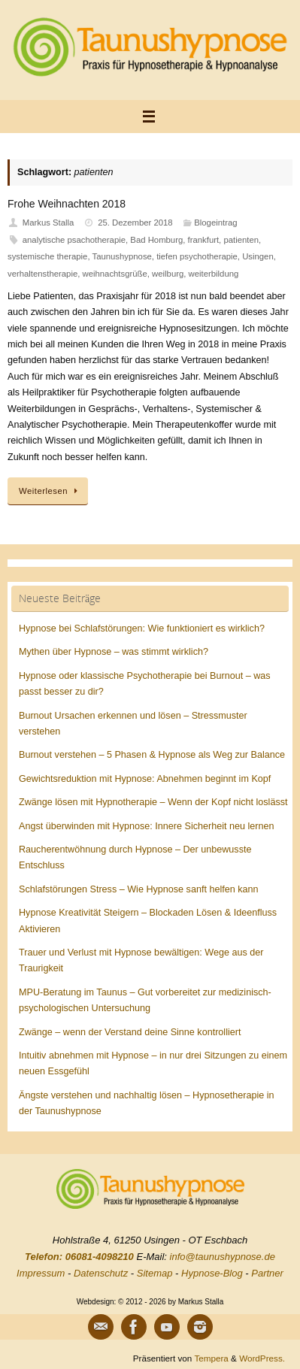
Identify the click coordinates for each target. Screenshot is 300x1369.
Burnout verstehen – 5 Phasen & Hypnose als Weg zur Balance (152, 755)
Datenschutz (101, 1273)
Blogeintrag (215, 222)
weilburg (167, 273)
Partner (267, 1273)
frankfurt (204, 239)
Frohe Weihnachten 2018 (67, 204)
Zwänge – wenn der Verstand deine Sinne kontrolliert (130, 1032)
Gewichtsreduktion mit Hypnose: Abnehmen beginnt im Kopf (145, 779)
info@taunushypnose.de (222, 1256)
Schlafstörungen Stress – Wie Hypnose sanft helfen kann (139, 889)
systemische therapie (47, 256)
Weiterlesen (50, 490)
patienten (241, 239)
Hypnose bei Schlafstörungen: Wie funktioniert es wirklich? (142, 628)
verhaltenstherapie (42, 273)
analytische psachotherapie (74, 239)
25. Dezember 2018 (135, 222)
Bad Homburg (156, 239)
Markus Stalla (48, 222)
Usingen (258, 256)
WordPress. (262, 1358)
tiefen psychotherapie (197, 256)
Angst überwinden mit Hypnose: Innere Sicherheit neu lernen (146, 826)
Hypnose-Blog (212, 1273)
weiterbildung (214, 273)
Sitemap (155, 1273)
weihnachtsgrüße (115, 273)
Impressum (41, 1273)
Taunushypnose (122, 256)
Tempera (211, 1358)
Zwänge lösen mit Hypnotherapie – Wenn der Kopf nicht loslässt (153, 802)
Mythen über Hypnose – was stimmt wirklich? (113, 652)
